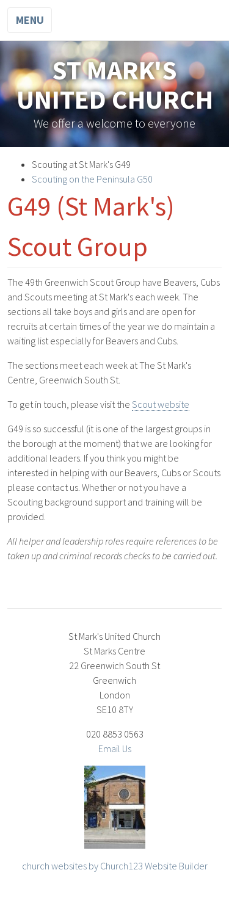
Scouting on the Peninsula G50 (92, 179)
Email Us (114, 748)
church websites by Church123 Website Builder (115, 866)
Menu (30, 20)
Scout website (160, 404)
